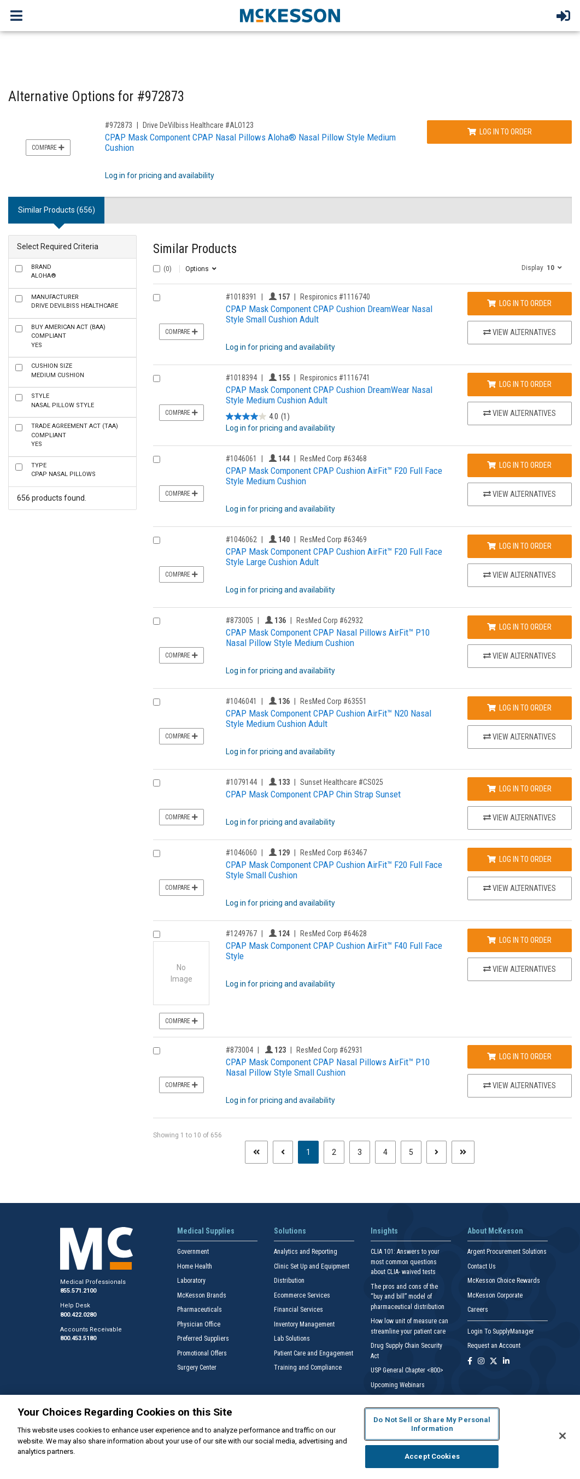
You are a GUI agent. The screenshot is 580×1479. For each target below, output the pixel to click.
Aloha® (43, 271)
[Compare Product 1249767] (156, 934)
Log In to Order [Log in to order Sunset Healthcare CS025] (519, 788)
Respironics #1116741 (335, 377)
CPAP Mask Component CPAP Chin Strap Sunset (313, 794)
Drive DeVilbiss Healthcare (74, 302)
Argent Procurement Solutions (507, 1251)
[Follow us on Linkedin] (506, 1362)
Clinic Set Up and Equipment (311, 1266)
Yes (68, 336)
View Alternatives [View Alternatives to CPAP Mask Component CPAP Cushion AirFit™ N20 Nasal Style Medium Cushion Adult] (519, 736)
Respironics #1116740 (335, 296)
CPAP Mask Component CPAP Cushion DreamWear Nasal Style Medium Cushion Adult (329, 395)
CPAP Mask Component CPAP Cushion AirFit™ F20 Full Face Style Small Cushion (334, 870)
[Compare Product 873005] (156, 621)
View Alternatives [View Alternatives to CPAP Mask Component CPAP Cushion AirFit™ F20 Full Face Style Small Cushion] (519, 888)
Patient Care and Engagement (313, 1353)
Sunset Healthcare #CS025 (341, 782)
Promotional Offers (202, 1353)
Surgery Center (196, 1367)
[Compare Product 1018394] (156, 378)
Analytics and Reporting (305, 1251)
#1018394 (241, 377)
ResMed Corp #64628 (333, 933)
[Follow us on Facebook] (469, 1362)
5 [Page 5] (411, 1152)
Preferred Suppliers (203, 1338)
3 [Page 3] (360, 1152)
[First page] (256, 1152)
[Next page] (436, 1152)
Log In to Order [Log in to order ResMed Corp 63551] (519, 707)
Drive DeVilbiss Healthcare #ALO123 (198, 125)
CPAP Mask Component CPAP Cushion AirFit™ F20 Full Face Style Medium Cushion (334, 475)
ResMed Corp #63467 (333, 852)
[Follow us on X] (493, 1362)
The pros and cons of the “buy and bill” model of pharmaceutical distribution (407, 1297)
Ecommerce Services (302, 1295)
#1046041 (241, 701)
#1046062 (241, 539)
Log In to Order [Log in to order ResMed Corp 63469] (519, 546)
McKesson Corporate (495, 1295)
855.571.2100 (78, 1290)
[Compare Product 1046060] (156, 853)
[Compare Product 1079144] (156, 783)
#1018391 (241, 296)
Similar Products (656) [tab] (56, 210)
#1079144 (241, 782)
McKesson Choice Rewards (503, 1280)
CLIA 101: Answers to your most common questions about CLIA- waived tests (405, 1262)
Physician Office (198, 1324)
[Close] (562, 1436)
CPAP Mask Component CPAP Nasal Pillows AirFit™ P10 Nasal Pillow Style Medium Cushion (328, 637)
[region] (290, 1437)
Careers (477, 1309)
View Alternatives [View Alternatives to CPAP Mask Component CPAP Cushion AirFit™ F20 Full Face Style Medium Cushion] (519, 494)
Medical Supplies (206, 1230)
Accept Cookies (432, 1456)
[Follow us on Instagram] (481, 1362)
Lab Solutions (292, 1338)
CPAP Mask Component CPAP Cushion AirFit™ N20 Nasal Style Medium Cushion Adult (328, 718)
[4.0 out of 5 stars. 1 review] (258, 416)
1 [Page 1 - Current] (312, 1151)
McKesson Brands (201, 1295)
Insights (384, 1230)
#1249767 (241, 933)
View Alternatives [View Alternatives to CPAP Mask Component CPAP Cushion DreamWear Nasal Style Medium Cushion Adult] (519, 413)
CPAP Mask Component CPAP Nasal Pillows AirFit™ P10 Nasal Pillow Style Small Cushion (328, 1067)
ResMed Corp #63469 (333, 539)
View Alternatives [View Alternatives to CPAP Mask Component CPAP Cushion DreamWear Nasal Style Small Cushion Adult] (519, 332)
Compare (48, 147)
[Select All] (156, 268)
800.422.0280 (78, 1314)
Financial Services (298, 1309)
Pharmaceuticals (199, 1309)
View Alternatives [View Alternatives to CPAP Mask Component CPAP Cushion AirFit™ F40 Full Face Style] (519, 969)
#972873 (118, 125)
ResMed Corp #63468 (333, 458)
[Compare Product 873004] (156, 1050)
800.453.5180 (78, 1338)
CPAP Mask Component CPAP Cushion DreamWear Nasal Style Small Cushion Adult (329, 314)
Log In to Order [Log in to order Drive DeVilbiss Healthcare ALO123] (499, 131)
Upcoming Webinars (398, 1385)
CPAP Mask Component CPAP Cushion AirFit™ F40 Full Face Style (334, 950)
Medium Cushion (57, 370)
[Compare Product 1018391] (156, 297)
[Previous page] (283, 1152)
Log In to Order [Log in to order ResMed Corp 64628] (519, 940)
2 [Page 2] (334, 1152)
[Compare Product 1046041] (156, 702)
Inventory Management (304, 1324)
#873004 (239, 1050)
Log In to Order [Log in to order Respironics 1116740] (519, 303)
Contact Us (481, 1266)
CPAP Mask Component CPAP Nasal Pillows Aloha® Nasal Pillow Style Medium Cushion (250, 142)
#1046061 (241, 458)
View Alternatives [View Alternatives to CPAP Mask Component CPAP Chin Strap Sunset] (519, 817)
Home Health (194, 1266)
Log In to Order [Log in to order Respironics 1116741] (519, 384)
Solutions (290, 1230)
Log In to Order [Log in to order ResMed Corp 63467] (519, 859)
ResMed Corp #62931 (329, 1050)
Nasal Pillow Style (62, 400)
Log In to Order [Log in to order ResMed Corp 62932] (519, 627)
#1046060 (241, 852)
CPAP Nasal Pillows (63, 470)
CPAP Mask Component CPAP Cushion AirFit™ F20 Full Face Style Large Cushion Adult (334, 556)
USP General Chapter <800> (407, 1370)
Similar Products (195, 249)
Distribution (289, 1280)
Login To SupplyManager (500, 1331)
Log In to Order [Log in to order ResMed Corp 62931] (519, 1056)
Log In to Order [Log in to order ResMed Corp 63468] (519, 465)
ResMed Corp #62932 (329, 620)
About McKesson (495, 1230)
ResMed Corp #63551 (333, 701)
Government (193, 1251)
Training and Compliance (308, 1367)
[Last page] (463, 1152)
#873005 (239, 620)
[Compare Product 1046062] (156, 540)
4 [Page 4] (385, 1152)
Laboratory (191, 1280)
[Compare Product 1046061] (156, 459)
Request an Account (493, 1345)
